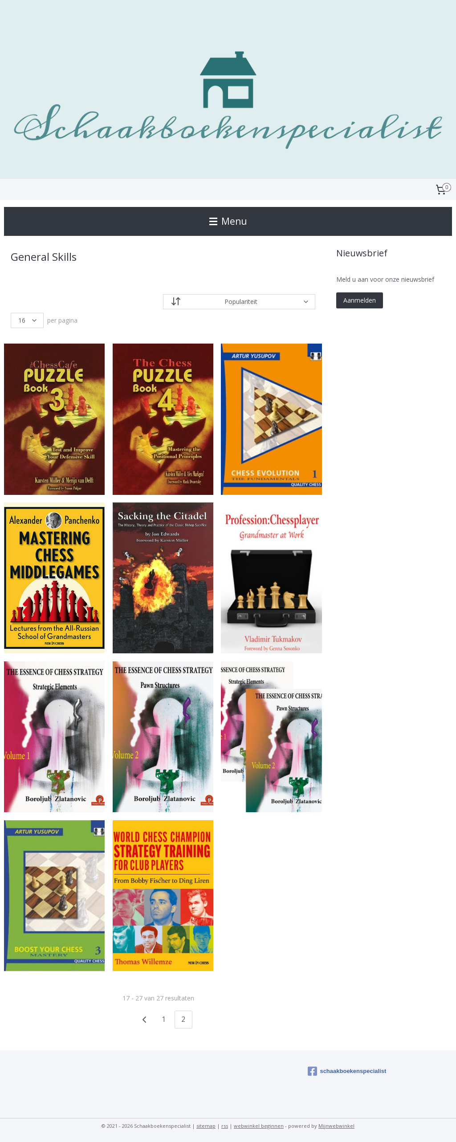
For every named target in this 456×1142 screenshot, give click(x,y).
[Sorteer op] (239, 302)
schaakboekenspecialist (347, 1071)
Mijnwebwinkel (336, 1125)
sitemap (206, 1125)
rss (224, 1125)
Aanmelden (359, 300)
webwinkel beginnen (259, 1125)
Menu (228, 221)
